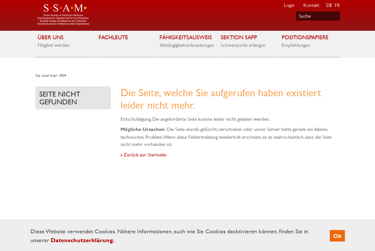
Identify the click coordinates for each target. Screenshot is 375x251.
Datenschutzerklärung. (83, 240)
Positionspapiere (309, 41)
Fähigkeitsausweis (187, 41)
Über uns (65, 41)
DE (329, 5)
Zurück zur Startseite (144, 154)
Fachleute (126, 39)
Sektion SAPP (248, 41)
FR (337, 5)
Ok (337, 235)
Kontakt (311, 5)
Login (289, 5)
